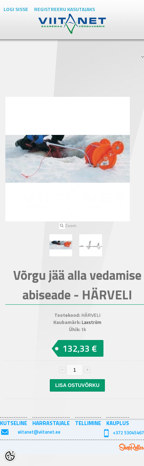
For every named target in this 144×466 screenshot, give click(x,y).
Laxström (91, 322)
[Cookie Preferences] (10, 456)
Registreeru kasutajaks (64, 9)
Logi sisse (16, 9)
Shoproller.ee (131, 447)
